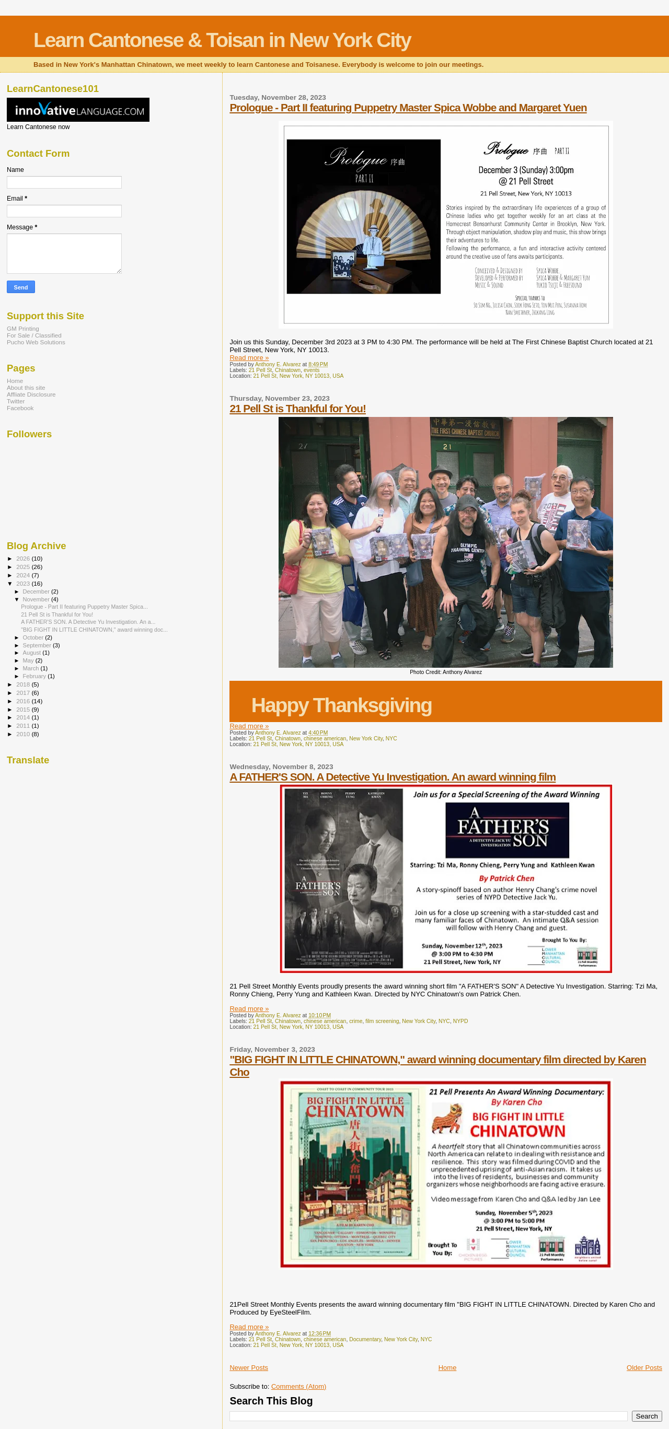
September (38, 645)
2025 (23, 566)
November (37, 599)
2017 (23, 692)
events (312, 370)
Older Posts (644, 1368)
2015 (23, 709)
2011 (23, 725)
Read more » (249, 358)
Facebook (20, 407)
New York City (366, 738)
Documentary (365, 1339)
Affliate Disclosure (31, 394)
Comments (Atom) (298, 1386)
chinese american (325, 738)
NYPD (460, 1021)
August (33, 652)
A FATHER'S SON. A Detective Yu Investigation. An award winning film (392, 777)
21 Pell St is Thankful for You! (297, 408)
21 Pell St (260, 370)
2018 (23, 684)
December (37, 591)
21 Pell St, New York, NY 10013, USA (298, 376)
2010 (23, 733)
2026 (23, 558)
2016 (23, 701)
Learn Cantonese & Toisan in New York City (222, 40)
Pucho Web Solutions (36, 342)
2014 (23, 717)
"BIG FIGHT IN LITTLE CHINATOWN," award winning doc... (94, 629)
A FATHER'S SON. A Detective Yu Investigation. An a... (88, 622)
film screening (382, 1021)
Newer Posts (248, 1368)
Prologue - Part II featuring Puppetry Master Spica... (84, 606)
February (35, 676)
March (32, 668)
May (29, 660)
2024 (23, 575)
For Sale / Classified (34, 335)
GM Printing (23, 328)
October (34, 637)
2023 (23, 583)
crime (355, 1021)
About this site (26, 387)
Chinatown (288, 370)
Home (448, 1368)
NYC (391, 738)
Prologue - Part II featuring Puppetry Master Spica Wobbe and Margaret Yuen (407, 107)
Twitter (16, 401)
